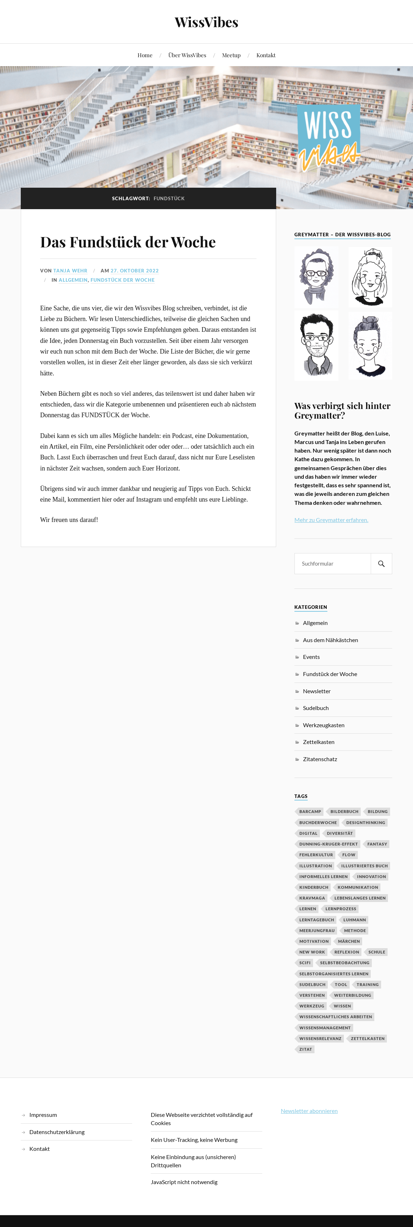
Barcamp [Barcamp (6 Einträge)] (310, 811)
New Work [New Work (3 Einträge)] (312, 952)
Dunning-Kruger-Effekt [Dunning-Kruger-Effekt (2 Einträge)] (328, 844)
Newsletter (317, 691)
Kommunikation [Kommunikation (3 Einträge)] (358, 887)
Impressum (43, 1114)
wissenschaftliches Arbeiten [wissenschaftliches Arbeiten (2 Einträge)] (335, 1016)
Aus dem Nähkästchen (330, 639)
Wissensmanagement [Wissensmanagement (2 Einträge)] (325, 1027)
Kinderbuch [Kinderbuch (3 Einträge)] (313, 887)
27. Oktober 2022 (135, 271)
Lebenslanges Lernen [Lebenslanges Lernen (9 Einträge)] (360, 898)
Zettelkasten (319, 741)
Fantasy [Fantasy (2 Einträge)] (377, 844)
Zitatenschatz (320, 758)
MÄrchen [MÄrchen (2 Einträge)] (349, 941)
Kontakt (265, 55)
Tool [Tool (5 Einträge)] (341, 984)
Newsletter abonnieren (309, 1110)
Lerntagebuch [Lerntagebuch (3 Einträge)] (316, 919)
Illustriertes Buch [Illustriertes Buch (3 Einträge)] (364, 865)
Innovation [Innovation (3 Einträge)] (371, 876)
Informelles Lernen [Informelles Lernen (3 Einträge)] (323, 876)
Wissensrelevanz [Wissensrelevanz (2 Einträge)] (320, 1038)
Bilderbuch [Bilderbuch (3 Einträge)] (345, 811)
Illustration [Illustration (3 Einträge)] (315, 865)
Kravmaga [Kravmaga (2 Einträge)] (312, 898)
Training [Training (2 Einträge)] (368, 984)
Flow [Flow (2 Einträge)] (349, 854)
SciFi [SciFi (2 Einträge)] (305, 962)
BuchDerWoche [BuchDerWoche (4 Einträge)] (318, 822)
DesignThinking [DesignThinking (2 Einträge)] (365, 822)
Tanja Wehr (70, 271)
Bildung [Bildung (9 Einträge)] (378, 811)
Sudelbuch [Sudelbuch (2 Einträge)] (312, 984)
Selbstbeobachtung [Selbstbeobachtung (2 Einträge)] (345, 962)
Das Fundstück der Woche (134, 240)
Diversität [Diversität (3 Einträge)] (340, 833)
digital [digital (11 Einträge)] (308, 833)
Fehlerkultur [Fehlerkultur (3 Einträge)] (316, 854)
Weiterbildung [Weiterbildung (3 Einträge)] (352, 995)
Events (311, 656)
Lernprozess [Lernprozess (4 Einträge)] (341, 908)
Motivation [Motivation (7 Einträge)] (314, 941)
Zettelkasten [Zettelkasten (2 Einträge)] (368, 1038)
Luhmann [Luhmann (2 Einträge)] (355, 919)
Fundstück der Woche (123, 280)
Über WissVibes (187, 55)
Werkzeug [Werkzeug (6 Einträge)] (312, 1006)
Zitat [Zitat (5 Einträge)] (305, 1049)
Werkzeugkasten (324, 724)
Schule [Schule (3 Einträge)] (377, 952)
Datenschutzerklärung (57, 1131)
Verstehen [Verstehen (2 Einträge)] (312, 995)
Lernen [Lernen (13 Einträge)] (307, 908)
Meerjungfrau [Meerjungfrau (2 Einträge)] (317, 930)
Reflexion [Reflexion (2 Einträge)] (347, 952)
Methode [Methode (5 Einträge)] (355, 930)
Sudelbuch (316, 707)
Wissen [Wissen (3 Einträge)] (342, 1006)
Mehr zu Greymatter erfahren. (331, 519)
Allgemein (73, 280)
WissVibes (207, 22)
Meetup (231, 55)
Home (145, 55)
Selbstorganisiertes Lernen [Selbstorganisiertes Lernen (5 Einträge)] (334, 973)
